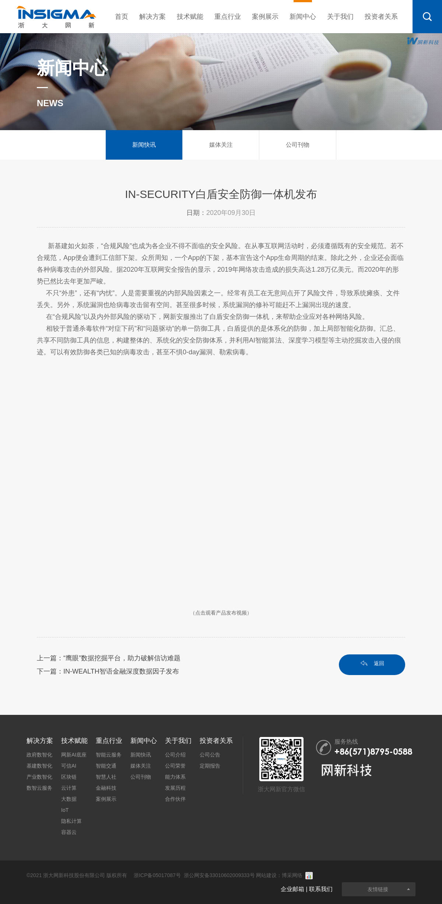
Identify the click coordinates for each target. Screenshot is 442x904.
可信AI (68, 766)
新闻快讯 (140, 755)
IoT (65, 810)
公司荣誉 (175, 766)
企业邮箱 (292, 889)
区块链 (69, 777)
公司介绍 (175, 755)
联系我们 (321, 889)
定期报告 (210, 766)
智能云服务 (109, 755)
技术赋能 (190, 16)
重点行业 (227, 16)
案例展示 (265, 16)
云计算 (69, 788)
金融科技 (106, 788)
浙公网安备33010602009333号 (219, 875)
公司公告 (210, 755)
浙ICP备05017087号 (157, 875)
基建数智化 (39, 766)
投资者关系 (381, 16)
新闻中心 (303, 10)
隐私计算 (71, 821)
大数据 (69, 799)
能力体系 (175, 777)
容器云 (69, 832)
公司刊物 (140, 777)
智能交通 (106, 766)
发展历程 (175, 788)
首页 (121, 16)
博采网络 (292, 875)
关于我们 (340, 16)
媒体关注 (140, 766)
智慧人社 (106, 777)
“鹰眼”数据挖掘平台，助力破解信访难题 (121, 658)
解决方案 (152, 16)
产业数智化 (39, 777)
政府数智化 (39, 755)
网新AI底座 (74, 755)
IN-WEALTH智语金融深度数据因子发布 (121, 671)
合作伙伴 (175, 799)
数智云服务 (39, 788)
